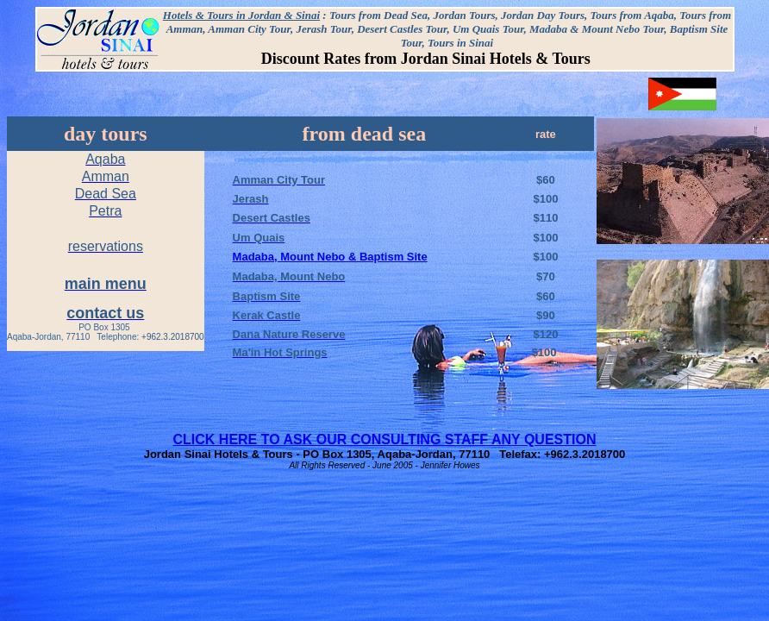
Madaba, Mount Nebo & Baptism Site (330, 256)
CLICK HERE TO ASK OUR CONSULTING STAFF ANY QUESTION (385, 439)
